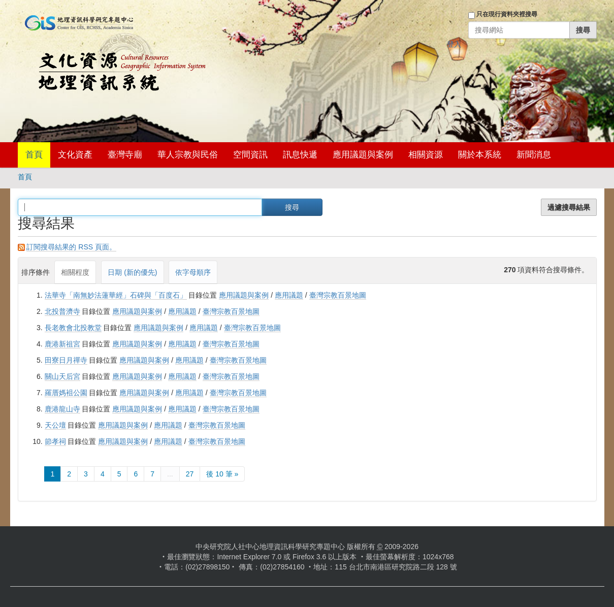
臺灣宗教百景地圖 (337, 295)
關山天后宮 (62, 376)
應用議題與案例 (363, 154)
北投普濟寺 (62, 311)
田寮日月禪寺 (66, 360)
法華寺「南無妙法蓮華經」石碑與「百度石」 (116, 295)
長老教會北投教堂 (73, 328)
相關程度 (75, 272)
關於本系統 (479, 154)
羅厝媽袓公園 (66, 393)
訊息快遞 (300, 154)
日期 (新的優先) (132, 272)
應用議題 (289, 295)
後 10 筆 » (222, 474)
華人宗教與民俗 (187, 154)
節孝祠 (55, 441)
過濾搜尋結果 (568, 207)
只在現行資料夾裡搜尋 (506, 14)
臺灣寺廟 (125, 154)
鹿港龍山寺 (62, 409)
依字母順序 (193, 272)
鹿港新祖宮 (62, 344)
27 (190, 474)
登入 (454, 44)
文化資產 (75, 154)
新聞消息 (533, 154)
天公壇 (55, 425)
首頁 (34, 154)
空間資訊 (250, 154)
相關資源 (425, 154)
